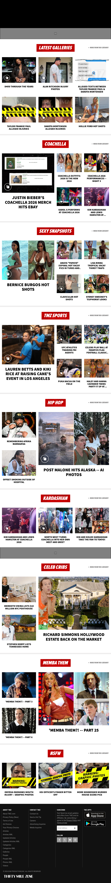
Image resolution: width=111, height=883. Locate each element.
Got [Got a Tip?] (8, 10)
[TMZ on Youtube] (16, 4)
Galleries (6, 852)
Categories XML (9, 848)
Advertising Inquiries (38, 824)
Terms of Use (8, 821)
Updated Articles (9, 838)
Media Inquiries (36, 828)
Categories (7, 845)
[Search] (107, 16)
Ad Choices (7, 824)
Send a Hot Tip (35, 817)
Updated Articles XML (11, 841)
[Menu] (3, 16)
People (5, 855)
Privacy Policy (71, 820)
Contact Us (34, 814)
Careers (33, 821)
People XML (7, 859)
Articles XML (8, 834)
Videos (5, 866)
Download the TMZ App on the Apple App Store (94, 815)
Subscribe (75, 828)
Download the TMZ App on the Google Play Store (94, 823)
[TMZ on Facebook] (4, 4)
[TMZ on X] (10, 4)
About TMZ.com (9, 814)
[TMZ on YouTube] (69, 839)
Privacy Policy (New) (10, 817)
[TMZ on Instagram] (22, 4)
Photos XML (7, 862)
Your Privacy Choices (11, 828)
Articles (6, 831)
